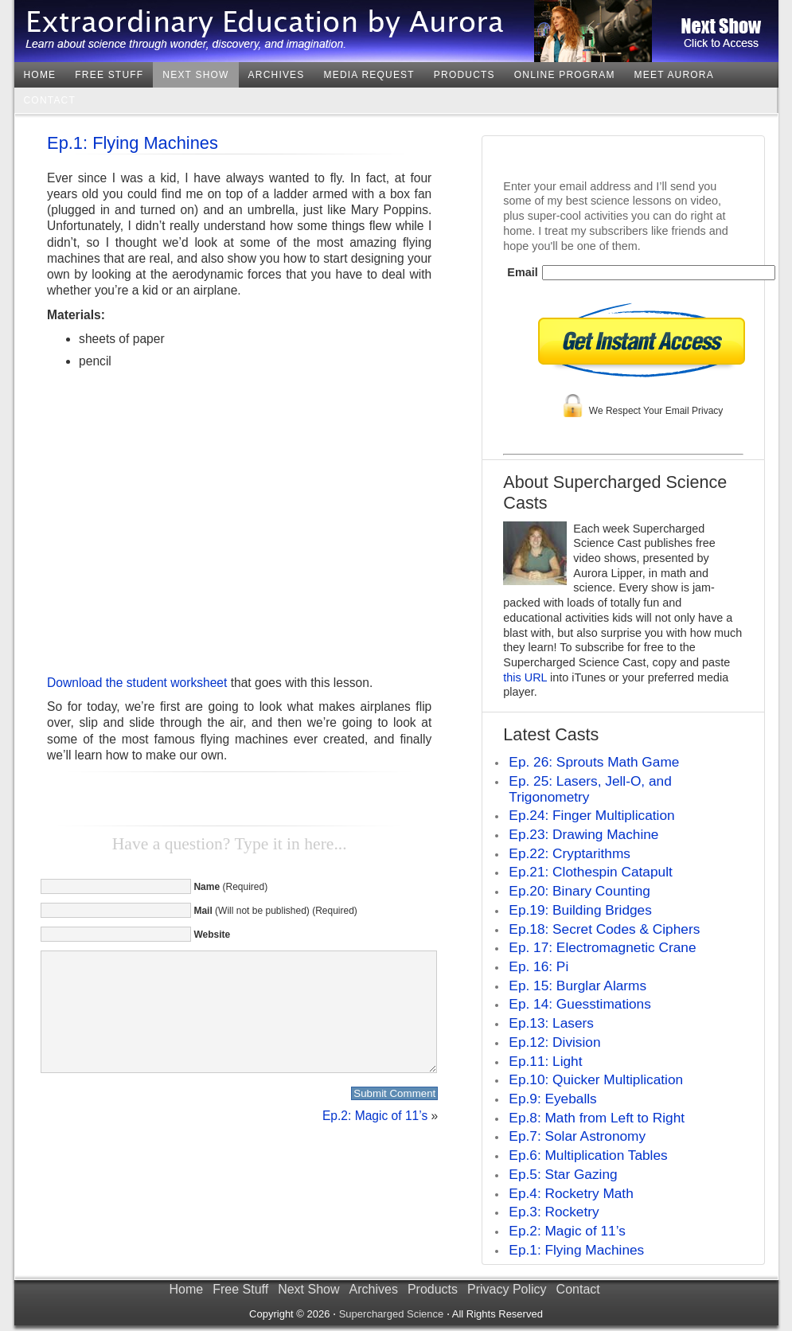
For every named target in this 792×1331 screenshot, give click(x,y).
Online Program (564, 74)
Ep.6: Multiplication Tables (588, 1155)
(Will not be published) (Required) (275, 910)
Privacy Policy (507, 1289)
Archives (276, 74)
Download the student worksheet (137, 682)
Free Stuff (109, 74)
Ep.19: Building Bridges (580, 910)
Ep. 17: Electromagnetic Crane (602, 947)
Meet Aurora (674, 74)
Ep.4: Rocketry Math (571, 1193)
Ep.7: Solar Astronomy (577, 1136)
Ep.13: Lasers (551, 1023)
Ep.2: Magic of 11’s (374, 1139)
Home (40, 74)
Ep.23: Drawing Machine (583, 834)
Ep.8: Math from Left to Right (597, 1118)
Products (464, 74)
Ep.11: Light (545, 1061)
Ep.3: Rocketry (554, 1212)
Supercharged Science (391, 1314)
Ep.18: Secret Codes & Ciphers (604, 929)
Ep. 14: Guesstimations (580, 1004)
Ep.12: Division (554, 1042)
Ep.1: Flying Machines (132, 143)
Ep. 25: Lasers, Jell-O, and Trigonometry (590, 789)
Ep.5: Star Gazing (563, 1174)
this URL (525, 677)
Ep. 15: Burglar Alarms (577, 985)
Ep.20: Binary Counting (579, 891)
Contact (50, 100)
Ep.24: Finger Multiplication (591, 815)
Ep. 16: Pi (538, 966)
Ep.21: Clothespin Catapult (590, 872)
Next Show (195, 74)
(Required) (230, 886)
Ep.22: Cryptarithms (569, 853)
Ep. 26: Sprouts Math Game (594, 762)
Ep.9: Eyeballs (552, 1099)
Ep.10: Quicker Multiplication (596, 1079)
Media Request (369, 74)
